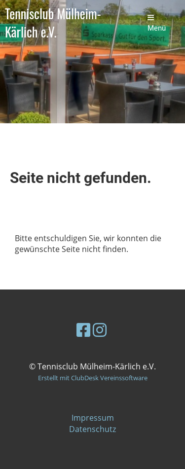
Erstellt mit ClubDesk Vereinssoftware (93, 377)
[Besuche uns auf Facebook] (83, 329)
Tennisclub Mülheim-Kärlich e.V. (53, 23)
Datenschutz (92, 429)
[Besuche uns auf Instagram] (100, 329)
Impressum (93, 417)
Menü (157, 23)
